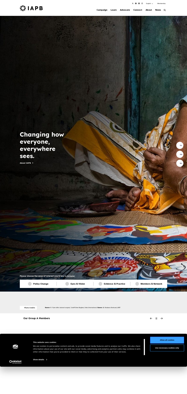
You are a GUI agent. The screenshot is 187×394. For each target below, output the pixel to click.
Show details (38, 387)
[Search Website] (164, 10)
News (157, 10)
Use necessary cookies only (167, 375)
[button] (149, 3)
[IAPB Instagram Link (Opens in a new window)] (142, 3)
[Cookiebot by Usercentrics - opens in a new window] (15, 389)
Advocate (122, 10)
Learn (110, 10)
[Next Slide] (161, 319)
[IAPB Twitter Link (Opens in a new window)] (133, 3)
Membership (161, 3)
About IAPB (25, 163)
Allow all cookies (167, 367)
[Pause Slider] (156, 319)
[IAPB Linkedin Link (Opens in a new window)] (139, 3)
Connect (135, 10)
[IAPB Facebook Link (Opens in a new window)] (136, 3)
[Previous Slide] (151, 319)
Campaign (97, 10)
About (147, 10)
